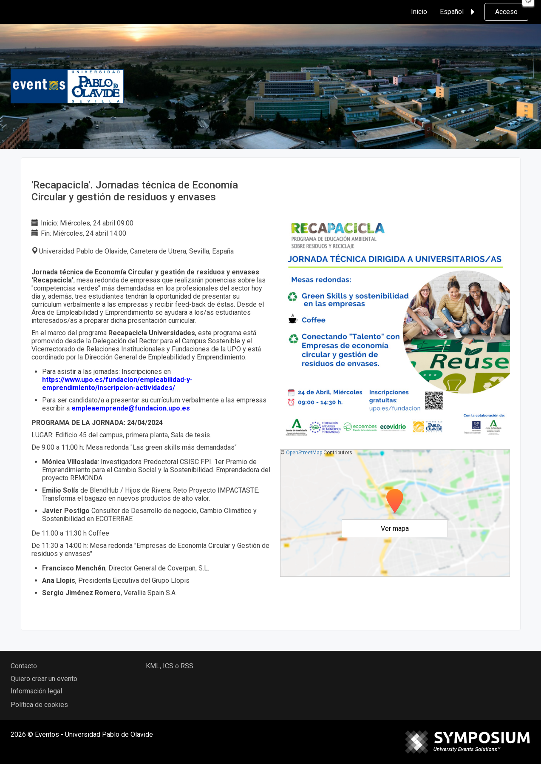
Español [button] (458, 12)
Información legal (36, 691)
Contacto (24, 666)
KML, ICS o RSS (169, 666)
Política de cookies (39, 705)
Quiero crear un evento (44, 679)
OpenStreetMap (304, 453)
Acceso (506, 12)
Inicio (419, 12)
